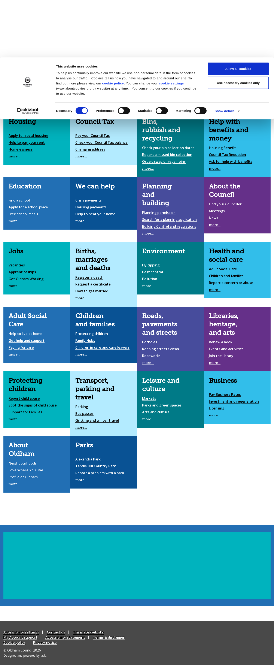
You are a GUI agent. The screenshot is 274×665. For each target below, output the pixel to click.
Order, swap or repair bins (164, 161)
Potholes (149, 342)
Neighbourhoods (23, 463)
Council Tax (94, 121)
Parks (84, 445)
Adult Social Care (223, 269)
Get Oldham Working (26, 278)
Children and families (226, 275)
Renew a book (220, 342)
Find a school (19, 200)
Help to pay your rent (27, 142)
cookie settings (171, 26)
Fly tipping (150, 265)
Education (25, 186)
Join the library (221, 355)
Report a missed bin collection (167, 154)
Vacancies (17, 265)
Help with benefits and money (228, 130)
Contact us (56, 632)
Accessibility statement (65, 637)
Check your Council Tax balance (101, 142)
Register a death (89, 277)
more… (14, 156)
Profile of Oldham (23, 477)
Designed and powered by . (25, 655)
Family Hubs (85, 340)
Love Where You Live (26, 470)
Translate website (88, 632)
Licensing (216, 408)
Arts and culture (156, 412)
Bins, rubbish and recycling (161, 130)
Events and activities (226, 349)
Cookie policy (14, 642)
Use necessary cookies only (238, 25)
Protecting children (91, 333)
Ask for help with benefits (230, 161)
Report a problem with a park (99, 473)
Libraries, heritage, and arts (223, 324)
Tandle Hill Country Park (95, 466)
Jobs (16, 251)
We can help (95, 186)
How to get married (91, 291)
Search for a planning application (169, 219)
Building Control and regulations (169, 226)
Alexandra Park (88, 459)
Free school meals (23, 214)
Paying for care (21, 347)
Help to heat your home (95, 214)
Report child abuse (24, 398)
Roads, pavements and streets (159, 324)
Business (223, 380)
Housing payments (91, 207)
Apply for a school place (28, 207)
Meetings (217, 211)
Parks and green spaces (162, 405)
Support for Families (25, 412)
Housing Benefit (222, 147)
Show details (225, 53)
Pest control (152, 272)
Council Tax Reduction (227, 154)
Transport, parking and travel (94, 389)
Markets (149, 398)
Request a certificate (93, 284)
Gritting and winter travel (97, 420)
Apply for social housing (28, 135)
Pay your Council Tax (92, 135)
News (213, 217)
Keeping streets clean (160, 349)
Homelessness (21, 149)
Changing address (90, 149)
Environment (163, 251)
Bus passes (84, 413)
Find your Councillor (225, 204)
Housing (22, 121)
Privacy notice (45, 642)
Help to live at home (25, 333)
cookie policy (113, 26)
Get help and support (27, 340)
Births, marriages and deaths (92, 260)
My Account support (20, 637)
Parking (81, 406)
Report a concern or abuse (231, 282)
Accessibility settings (21, 632)
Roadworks (151, 355)
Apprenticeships (22, 272)
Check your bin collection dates (168, 147)
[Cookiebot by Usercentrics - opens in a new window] (27, 53)
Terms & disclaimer (109, 637)
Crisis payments (88, 200)
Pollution (149, 278)
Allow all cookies (238, 11)
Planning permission (159, 212)
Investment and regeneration (234, 401)
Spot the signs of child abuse (33, 405)
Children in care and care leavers (102, 347)
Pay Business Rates (225, 394)
